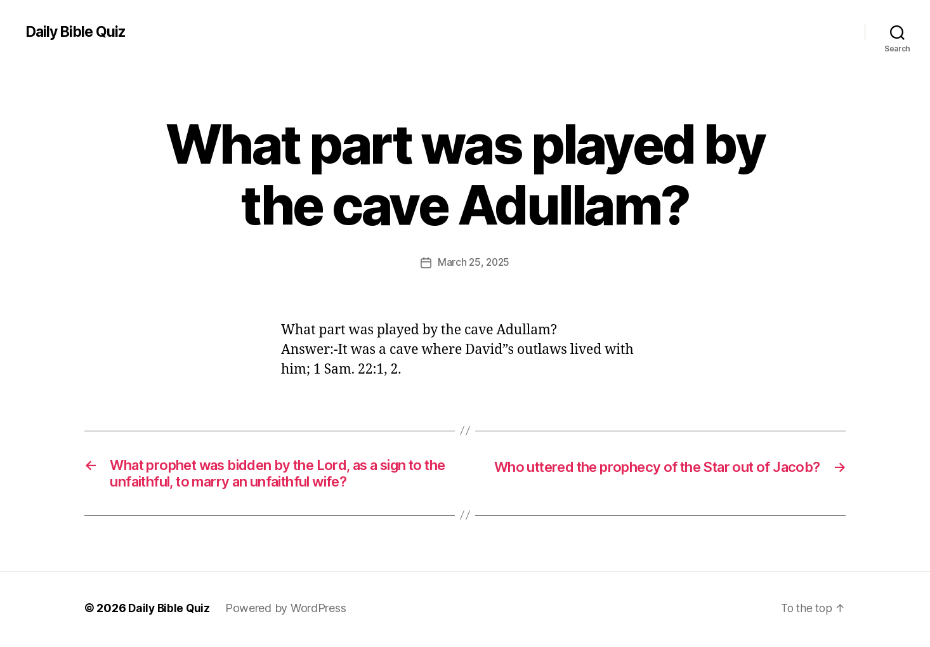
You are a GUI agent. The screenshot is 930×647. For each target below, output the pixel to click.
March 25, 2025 (473, 262)
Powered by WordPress (288, 611)
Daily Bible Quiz (78, 31)
